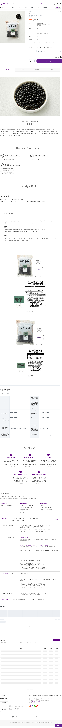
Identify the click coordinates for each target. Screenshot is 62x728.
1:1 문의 (22, 643)
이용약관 (46, 695)
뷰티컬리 (13, 4)
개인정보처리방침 (52, 695)
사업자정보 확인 (50, 698)
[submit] (41, 4)
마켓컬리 (8, 4)
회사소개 (30, 695)
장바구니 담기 (49, 61)
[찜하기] (30, 61)
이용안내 (57, 695)
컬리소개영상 (35, 695)
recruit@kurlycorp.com (36, 701)
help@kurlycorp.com (7, 711)
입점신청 (60, 695)
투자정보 (39, 695)
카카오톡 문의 (4, 702)
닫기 (56, 519)
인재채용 (43, 695)
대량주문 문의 (4, 709)
